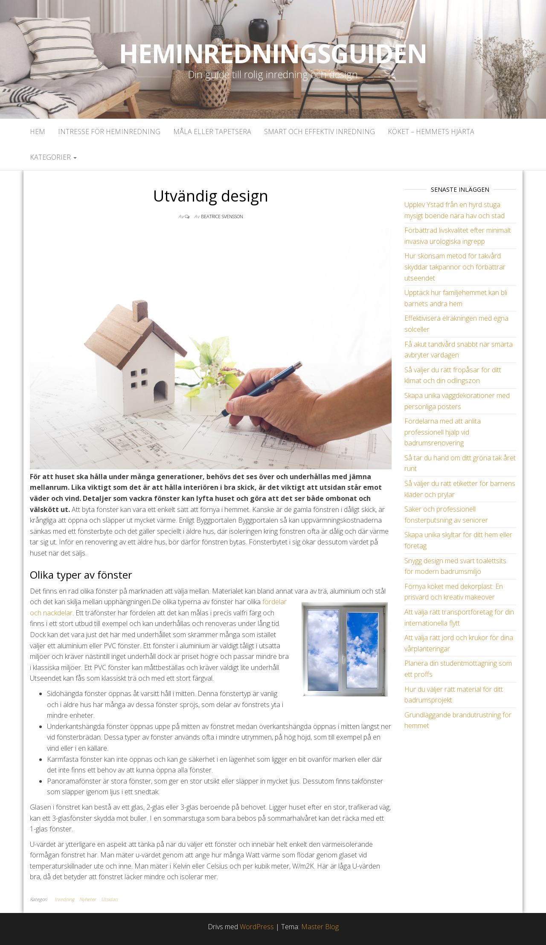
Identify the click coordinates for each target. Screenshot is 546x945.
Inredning (64, 899)
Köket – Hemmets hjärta (431, 131)
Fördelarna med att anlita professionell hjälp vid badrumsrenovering (442, 432)
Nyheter (87, 899)
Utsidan (109, 899)
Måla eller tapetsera (212, 131)
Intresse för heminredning (109, 131)
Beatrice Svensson (222, 216)
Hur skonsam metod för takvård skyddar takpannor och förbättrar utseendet (454, 266)
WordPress (257, 926)
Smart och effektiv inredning (319, 131)
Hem (37, 131)
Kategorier (53, 157)
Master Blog (320, 926)
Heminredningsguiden (273, 53)
